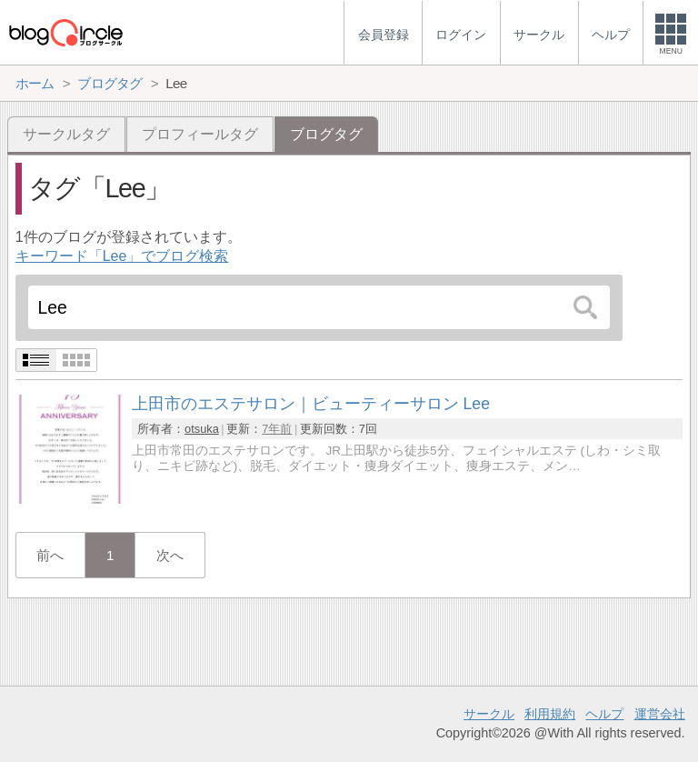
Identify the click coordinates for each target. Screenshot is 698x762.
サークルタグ (66, 134)
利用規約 (549, 714)
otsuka (201, 429)
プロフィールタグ (200, 134)
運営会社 (659, 714)
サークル (489, 714)
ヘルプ (604, 714)
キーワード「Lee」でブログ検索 (122, 256)
